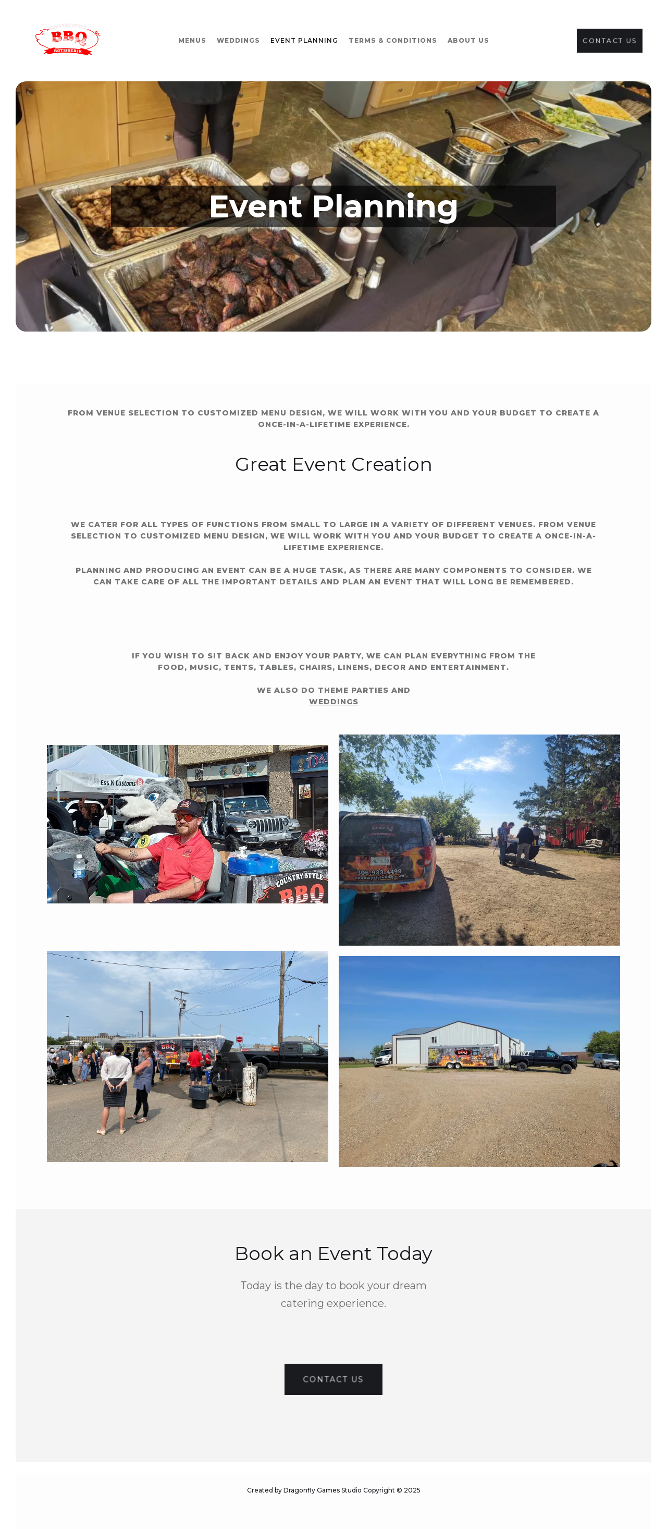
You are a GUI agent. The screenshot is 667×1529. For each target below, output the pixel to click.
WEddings (238, 40)
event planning (304, 40)
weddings (334, 701)
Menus (192, 40)
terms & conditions (393, 40)
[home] (68, 41)
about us (468, 40)
